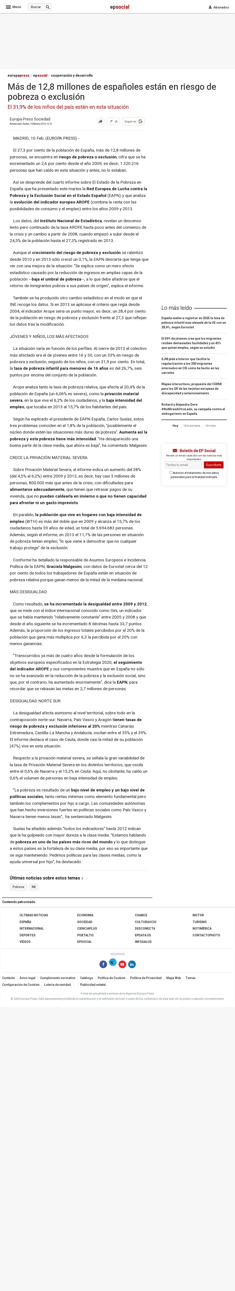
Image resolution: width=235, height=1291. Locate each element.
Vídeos (25, 942)
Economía (85, 915)
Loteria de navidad (57, 985)
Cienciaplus (87, 928)
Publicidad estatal (93, 985)
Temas (190, 978)
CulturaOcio (145, 922)
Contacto (8, 978)
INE (34, 887)
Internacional (32, 928)
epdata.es (143, 935)
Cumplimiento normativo (58, 978)
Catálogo (86, 978)
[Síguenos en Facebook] (103, 965)
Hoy (175, 426)
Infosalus (143, 942)
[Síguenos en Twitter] (112, 965)
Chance (141, 915)
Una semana (192, 426)
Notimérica (202, 928)
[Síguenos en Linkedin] (132, 965)
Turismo (200, 922)
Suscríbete (213, 465)
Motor (198, 915)
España (25, 922)
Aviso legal (27, 978)
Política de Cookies (112, 978)
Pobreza (18, 887)
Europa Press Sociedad (30, 119)
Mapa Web (173, 978)
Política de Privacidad (146, 978)
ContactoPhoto (206, 935)
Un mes (211, 426)
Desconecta (145, 928)
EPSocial (84, 942)
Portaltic (85, 935)
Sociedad (84, 922)
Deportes (27, 935)
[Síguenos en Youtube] (122, 965)
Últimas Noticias (34, 915)
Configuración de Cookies (21, 985)
